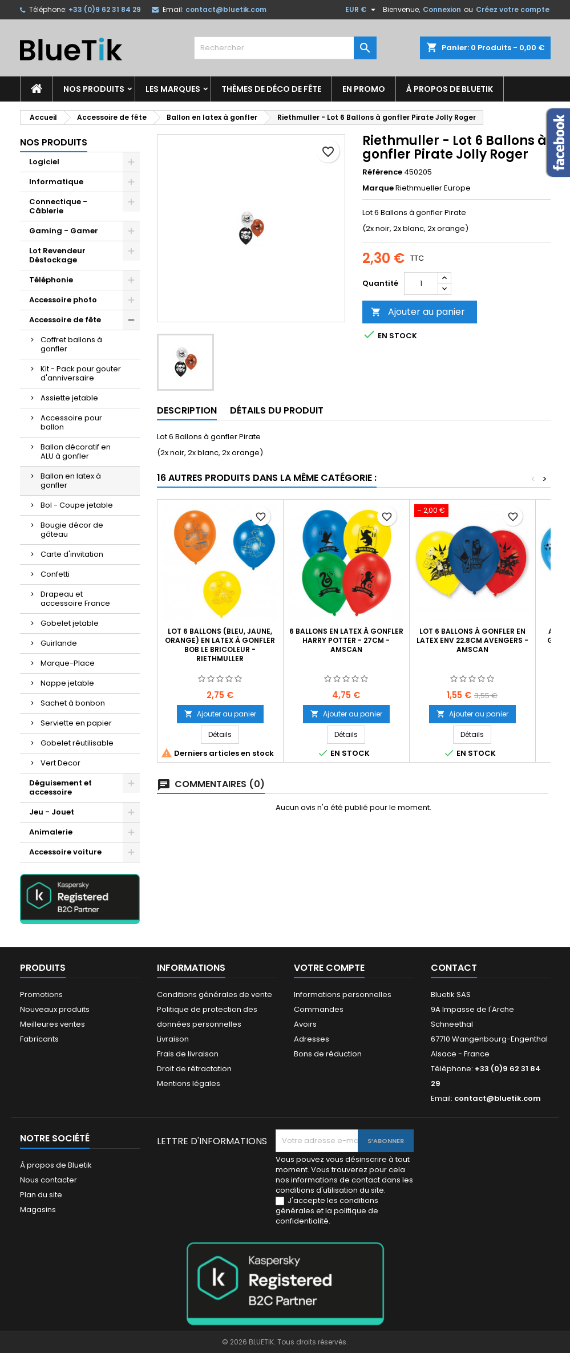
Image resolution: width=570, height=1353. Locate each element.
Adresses (311, 1039)
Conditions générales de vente (214, 994)
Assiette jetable (69, 397)
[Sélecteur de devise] (361, 9)
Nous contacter (48, 1179)
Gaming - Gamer (63, 230)
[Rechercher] (285, 48)
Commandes (318, 1009)
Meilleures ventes (52, 1024)
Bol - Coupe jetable (77, 505)
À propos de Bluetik (449, 89)
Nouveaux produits (55, 1009)
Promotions (41, 994)
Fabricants (39, 1039)
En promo (363, 89)
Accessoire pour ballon (71, 422)
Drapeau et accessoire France (75, 599)
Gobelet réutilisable (77, 743)
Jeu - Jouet (51, 812)
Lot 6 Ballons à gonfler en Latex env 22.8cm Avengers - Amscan (472, 640)
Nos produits (93, 89)
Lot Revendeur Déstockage (57, 255)
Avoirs (305, 1024)
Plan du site (41, 1194)
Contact (454, 967)
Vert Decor (60, 762)
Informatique (56, 181)
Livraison (173, 1039)
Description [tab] (187, 410)
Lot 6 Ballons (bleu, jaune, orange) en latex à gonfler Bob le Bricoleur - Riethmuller (220, 644)
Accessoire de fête (65, 319)
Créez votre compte (512, 9)
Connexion (442, 9)
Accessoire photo (63, 299)
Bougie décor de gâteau (72, 530)
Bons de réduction (328, 1053)
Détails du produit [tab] (277, 410)
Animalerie (50, 832)
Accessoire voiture (65, 851)
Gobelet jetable (70, 623)
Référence (382, 172)
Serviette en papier (76, 723)
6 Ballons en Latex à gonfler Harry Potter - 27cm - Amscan (346, 640)
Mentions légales (188, 1083)
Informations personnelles (342, 994)
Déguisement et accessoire (60, 787)
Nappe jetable (67, 683)
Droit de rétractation (194, 1068)
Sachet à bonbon (73, 703)
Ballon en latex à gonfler (71, 481)
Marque (378, 188)
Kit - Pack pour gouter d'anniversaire (81, 373)
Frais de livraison (188, 1053)
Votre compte (329, 967)
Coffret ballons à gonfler (71, 344)
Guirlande (59, 643)
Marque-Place (68, 663)
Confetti (55, 574)
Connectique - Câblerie (58, 206)
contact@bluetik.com (225, 9)
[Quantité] (421, 283)
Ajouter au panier (418, 311)
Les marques (172, 89)
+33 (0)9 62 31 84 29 (104, 9)
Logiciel (44, 161)
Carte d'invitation (72, 554)
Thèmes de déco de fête (271, 89)
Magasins (38, 1209)
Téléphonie (51, 279)
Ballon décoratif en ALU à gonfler (76, 451)
